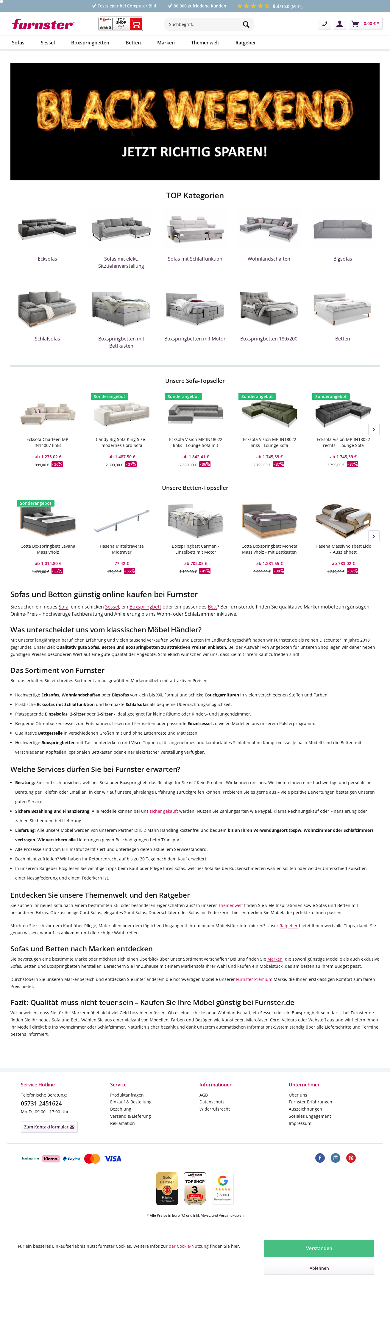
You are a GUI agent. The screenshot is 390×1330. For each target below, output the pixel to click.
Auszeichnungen (305, 1109)
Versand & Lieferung (130, 1116)
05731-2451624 (41, 1103)
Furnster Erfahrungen (310, 1102)
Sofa (63, 606)
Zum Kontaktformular (49, 1127)
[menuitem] (209, 27)
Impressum (300, 1123)
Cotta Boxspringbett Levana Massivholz (48, 549)
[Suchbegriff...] (209, 24)
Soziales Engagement (310, 1116)
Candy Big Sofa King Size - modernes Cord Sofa (122, 442)
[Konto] (340, 24)
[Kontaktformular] (325, 24)
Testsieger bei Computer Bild (123, 6)
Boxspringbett (145, 606)
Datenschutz (211, 1102)
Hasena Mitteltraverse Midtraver (122, 549)
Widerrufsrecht (214, 1109)
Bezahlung (120, 1109)
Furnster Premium (254, 979)
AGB (203, 1095)
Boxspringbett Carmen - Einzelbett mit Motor (195, 549)
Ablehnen (319, 1268)
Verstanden (319, 1248)
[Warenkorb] (366, 24)
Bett (212, 606)
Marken (275, 959)
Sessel (112, 606)
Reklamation (122, 1123)
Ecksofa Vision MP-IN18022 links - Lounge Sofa (269, 442)
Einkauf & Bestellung (131, 1102)
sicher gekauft (164, 811)
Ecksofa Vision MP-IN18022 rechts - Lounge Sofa (343, 442)
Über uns (298, 1095)
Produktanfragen (127, 1095)
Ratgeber (289, 925)
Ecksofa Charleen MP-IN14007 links (48, 442)
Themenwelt (230, 905)
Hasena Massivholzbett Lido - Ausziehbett (343, 549)
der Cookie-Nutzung (189, 1246)
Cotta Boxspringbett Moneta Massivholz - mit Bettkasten (269, 549)
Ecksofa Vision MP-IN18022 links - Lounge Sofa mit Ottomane (195, 442)
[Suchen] (247, 24)
